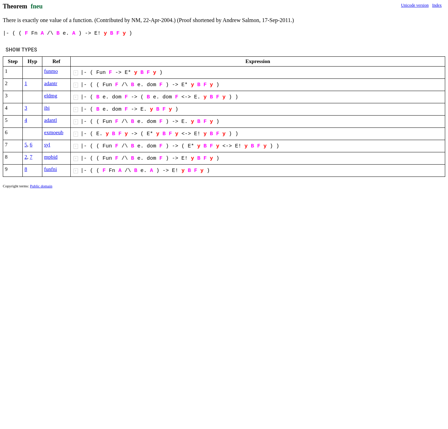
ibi (47, 108)
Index (437, 5)
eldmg (50, 95)
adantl (50, 120)
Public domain (41, 186)
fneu (37, 6)
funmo (51, 71)
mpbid (50, 157)
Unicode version (415, 5)
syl (47, 144)
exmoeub (53, 132)
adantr (50, 83)
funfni (50, 169)
